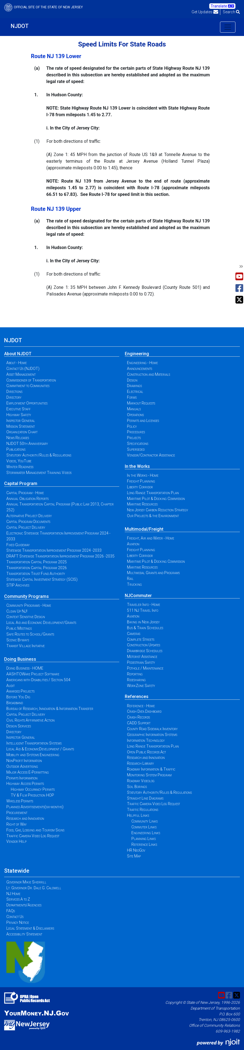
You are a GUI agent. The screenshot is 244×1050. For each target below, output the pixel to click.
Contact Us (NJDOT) (22, 368)
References (136, 696)
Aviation (133, 544)
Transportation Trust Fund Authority (35, 573)
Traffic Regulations (142, 809)
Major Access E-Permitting (27, 772)
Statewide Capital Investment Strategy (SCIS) (42, 579)
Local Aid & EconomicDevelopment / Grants (40, 749)
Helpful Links (138, 815)
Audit (10, 685)
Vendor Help (16, 841)
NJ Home (13, 893)
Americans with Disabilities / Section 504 (38, 680)
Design (132, 380)
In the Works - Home (142, 475)
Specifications (137, 443)
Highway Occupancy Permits (33, 789)
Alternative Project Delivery (29, 516)
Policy (132, 426)
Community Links (144, 821)
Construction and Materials (148, 374)
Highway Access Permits (25, 783)
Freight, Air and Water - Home (150, 538)
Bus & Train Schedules (145, 628)
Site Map (134, 856)
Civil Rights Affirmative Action (30, 720)
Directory (14, 397)
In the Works (137, 466)
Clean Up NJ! (16, 611)
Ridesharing (136, 680)
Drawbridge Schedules (144, 651)
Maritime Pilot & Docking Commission (156, 498)
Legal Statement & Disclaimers (30, 928)
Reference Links (144, 844)
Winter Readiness (19, 467)
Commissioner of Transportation (31, 380)
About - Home (16, 363)
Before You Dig (18, 697)
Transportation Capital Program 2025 (36, 562)
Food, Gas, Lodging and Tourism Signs (35, 830)
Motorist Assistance (142, 656)
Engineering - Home (142, 363)
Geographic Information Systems (152, 734)
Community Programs (26, 596)
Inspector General (20, 420)
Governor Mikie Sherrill (26, 882)
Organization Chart (22, 432)
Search (231, 12)
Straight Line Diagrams (145, 798)
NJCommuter (138, 595)
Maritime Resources (142, 504)
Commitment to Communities (27, 385)
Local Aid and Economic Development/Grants (41, 622)
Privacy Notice (17, 922)
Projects (134, 437)
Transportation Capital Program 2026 (36, 568)
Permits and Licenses (143, 420)
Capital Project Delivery (25, 527)
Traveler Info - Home (143, 604)
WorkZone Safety (141, 685)
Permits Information (22, 778)
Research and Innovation (25, 818)
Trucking (134, 584)
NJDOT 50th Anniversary (27, 443)
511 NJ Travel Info (142, 610)
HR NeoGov (136, 850)
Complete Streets (140, 639)
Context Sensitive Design (25, 617)
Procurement (16, 812)
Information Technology (146, 740)
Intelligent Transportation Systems (34, 743)
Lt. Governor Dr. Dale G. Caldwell (33, 888)
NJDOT (20, 26)
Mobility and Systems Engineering (32, 755)
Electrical (135, 391)
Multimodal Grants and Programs (153, 573)
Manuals (134, 409)
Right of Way (16, 824)
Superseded (136, 449)
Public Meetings (19, 628)
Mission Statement (20, 426)
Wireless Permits (19, 801)
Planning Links (143, 838)
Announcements (139, 368)
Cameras (133, 633)
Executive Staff (18, 409)
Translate (222, 6)
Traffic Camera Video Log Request (32, 836)
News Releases (17, 437)
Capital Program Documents (28, 521)
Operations (135, 415)
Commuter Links (144, 827)
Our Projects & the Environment (153, 516)
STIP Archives (17, 585)
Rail (130, 578)
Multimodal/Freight (144, 529)
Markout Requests (141, 403)
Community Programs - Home (28, 605)
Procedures (136, 432)
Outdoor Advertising (22, 766)
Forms (132, 397)
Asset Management (21, 374)
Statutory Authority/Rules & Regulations (38, 455)
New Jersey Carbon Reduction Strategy (157, 510)
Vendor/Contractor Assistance (151, 455)
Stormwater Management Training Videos (38, 472)
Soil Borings (137, 786)
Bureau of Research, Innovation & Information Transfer (49, 708)
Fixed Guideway (18, 545)
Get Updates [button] (205, 12)
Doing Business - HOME (24, 668)
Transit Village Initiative (25, 646)
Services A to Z (18, 899)
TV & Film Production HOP (32, 795)
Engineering (137, 353)
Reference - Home (141, 706)
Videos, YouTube (18, 461)
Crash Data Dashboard (144, 711)
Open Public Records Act (146, 752)
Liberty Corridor (140, 487)
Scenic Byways (17, 640)
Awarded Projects (20, 691)
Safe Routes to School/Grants (30, 634)
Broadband (14, 703)
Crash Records (138, 717)
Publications (15, 449)
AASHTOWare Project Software (32, 674)
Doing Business (20, 659)
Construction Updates (143, 645)
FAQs (10, 911)
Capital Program (20, 483)
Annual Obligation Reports (27, 498)
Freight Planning (141, 481)
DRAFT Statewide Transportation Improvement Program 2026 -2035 (60, 556)
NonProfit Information (24, 760)
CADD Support (138, 723)
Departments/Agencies (23, 905)
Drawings (134, 385)
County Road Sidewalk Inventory (152, 729)
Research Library (140, 763)
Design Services (18, 726)
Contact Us (14, 916)
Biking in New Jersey (143, 622)
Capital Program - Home (25, 493)
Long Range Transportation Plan (153, 493)
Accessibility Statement (24, 934)
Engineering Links (145, 833)
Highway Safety (18, 415)
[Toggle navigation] (227, 27)
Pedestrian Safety (141, 662)
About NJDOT (17, 353)
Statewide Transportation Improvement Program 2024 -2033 (54, 550)
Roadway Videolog (141, 781)
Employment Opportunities (26, 403)
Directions (14, 391)
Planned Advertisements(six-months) (34, 807)
